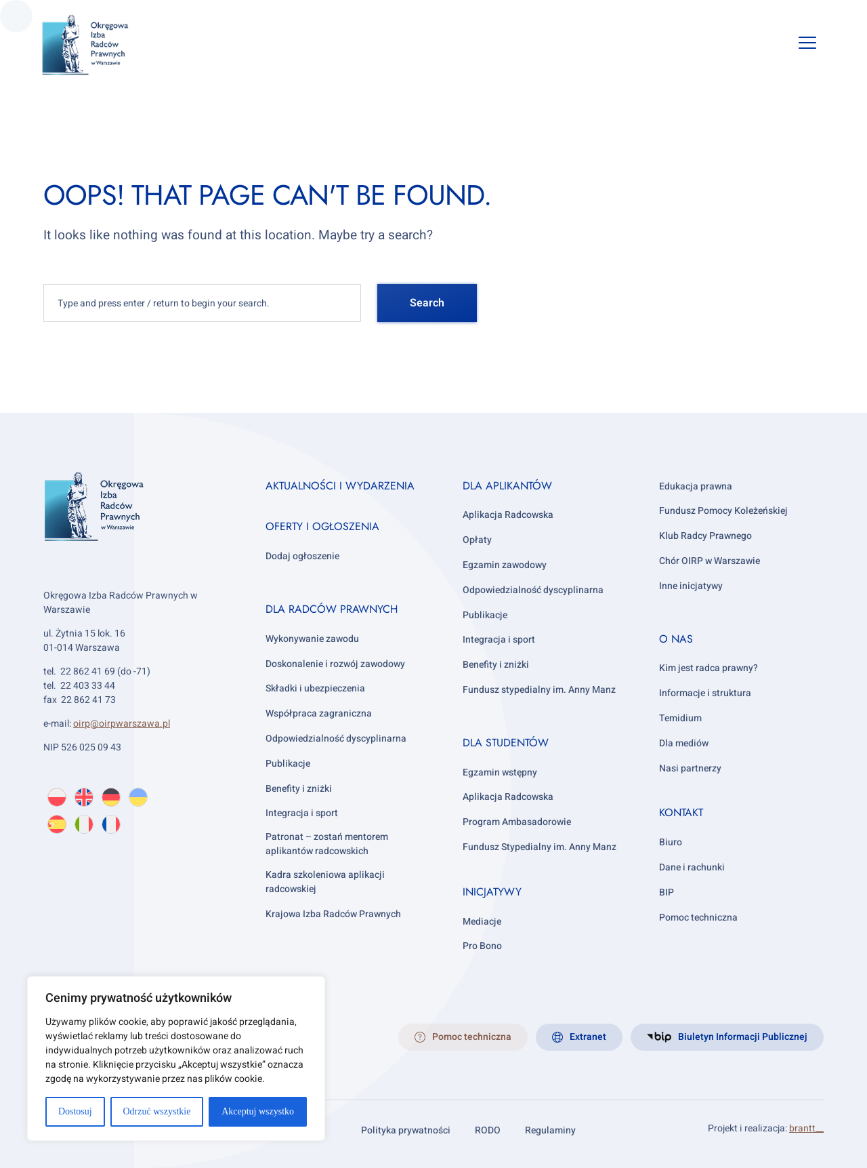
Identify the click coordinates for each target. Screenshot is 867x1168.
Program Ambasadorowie (517, 822)
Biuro (670, 842)
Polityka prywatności (405, 1130)
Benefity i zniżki (299, 789)
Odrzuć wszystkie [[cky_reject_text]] (156, 1111)
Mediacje (482, 921)
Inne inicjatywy (691, 586)
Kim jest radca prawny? (708, 668)
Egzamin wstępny (500, 772)
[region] (176, 1058)
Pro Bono (482, 946)
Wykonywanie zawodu (312, 639)
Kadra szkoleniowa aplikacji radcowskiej (325, 882)
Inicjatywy (492, 892)
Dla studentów (506, 742)
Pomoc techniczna (698, 917)
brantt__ (806, 1128)
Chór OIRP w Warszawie (709, 561)
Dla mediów (684, 743)
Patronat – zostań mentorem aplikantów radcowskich (327, 844)
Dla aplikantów (507, 485)
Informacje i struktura (705, 693)
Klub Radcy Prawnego (705, 536)
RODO (488, 1130)
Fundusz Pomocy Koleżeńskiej (723, 511)
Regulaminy (550, 1130)
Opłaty (477, 540)
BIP (666, 892)
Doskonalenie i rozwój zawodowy (335, 664)
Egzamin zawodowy (505, 565)
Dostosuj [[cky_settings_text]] (75, 1111)
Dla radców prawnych (332, 609)
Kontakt (681, 812)
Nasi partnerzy (690, 768)
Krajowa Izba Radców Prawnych (333, 914)
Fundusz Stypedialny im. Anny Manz (539, 847)
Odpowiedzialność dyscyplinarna (336, 738)
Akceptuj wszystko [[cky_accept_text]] (257, 1111)
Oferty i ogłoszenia (322, 526)
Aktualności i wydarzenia (340, 485)
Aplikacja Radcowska (508, 515)
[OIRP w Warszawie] (101, 45)
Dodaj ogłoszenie (302, 556)
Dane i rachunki (692, 867)
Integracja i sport (302, 813)
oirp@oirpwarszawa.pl (121, 724)
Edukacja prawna (695, 486)
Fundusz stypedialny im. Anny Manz (539, 690)
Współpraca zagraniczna (319, 713)
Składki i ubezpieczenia (315, 688)
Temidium (680, 718)
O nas (676, 639)
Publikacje (288, 764)
